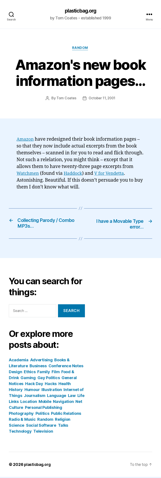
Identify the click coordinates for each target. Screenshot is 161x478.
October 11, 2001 (102, 99)
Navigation (63, 402)
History (16, 390)
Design (15, 373)
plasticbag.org (80, 11)
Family (43, 373)
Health (64, 384)
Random (80, 49)
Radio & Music (22, 420)
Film (56, 373)
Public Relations (66, 414)
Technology (20, 432)
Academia (18, 361)
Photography (21, 414)
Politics (42, 414)
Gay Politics (48, 378)
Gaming (28, 378)
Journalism (34, 396)
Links (14, 402)
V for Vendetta (112, 174)
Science (16, 426)
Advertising (41, 361)
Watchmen (28, 174)
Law (72, 396)
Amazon (26, 140)
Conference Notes (66, 367)
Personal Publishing (43, 408)
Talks (63, 426)
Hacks (51, 384)
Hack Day (34, 384)
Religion (62, 420)
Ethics (30, 373)
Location (28, 402)
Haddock (75, 174)
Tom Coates (65, 99)
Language (56, 396)
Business (38, 367)
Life (80, 396)
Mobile (45, 402)
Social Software (41, 426)
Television (43, 432)
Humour (32, 390)
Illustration (51, 390)
